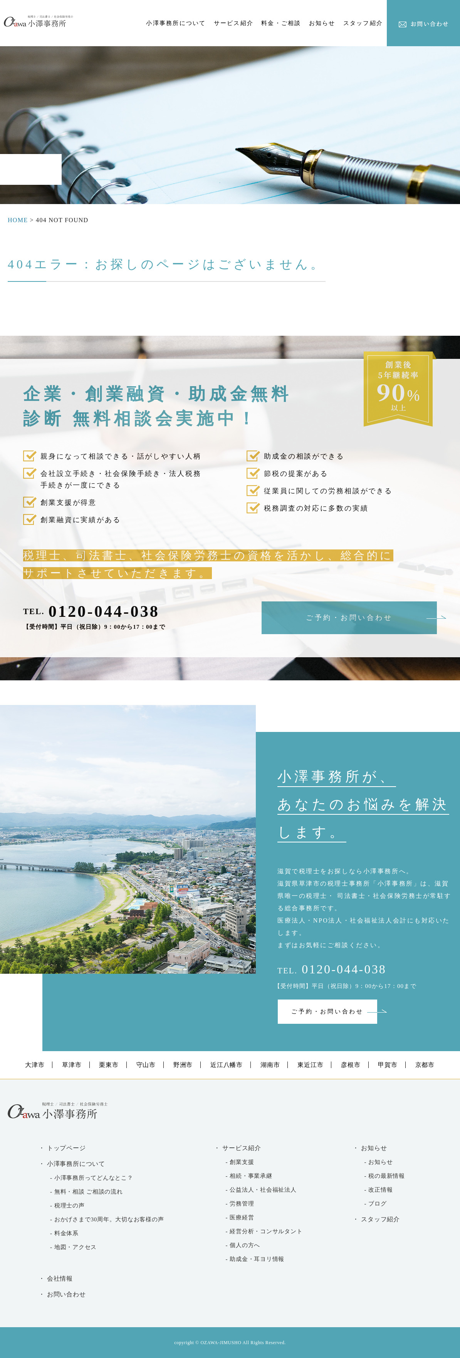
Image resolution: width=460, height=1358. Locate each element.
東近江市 (310, 1065)
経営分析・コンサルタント (266, 1231)
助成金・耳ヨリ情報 (257, 1259)
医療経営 (242, 1217)
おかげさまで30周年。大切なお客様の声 (109, 1219)
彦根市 (350, 1065)
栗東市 (108, 1065)
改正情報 (380, 1189)
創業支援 (242, 1162)
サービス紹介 (234, 23)
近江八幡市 (226, 1065)
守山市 (146, 1065)
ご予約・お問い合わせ (349, 617)
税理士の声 (69, 1205)
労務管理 (242, 1203)
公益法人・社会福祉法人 (263, 1189)
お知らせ (322, 23)
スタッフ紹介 (363, 23)
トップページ (66, 1148)
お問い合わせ (66, 1294)
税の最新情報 (386, 1175)
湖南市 (270, 1065)
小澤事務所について (176, 23)
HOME (18, 220)
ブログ (377, 1203)
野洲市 (183, 1065)
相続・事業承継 (251, 1175)
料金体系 (66, 1233)
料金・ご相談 (281, 23)
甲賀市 (387, 1065)
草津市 (71, 1065)
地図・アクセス (75, 1247)
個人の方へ (245, 1245)
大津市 (34, 1065)
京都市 (425, 1065)
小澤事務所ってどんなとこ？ (93, 1177)
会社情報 (60, 1278)
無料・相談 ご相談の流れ (88, 1191)
